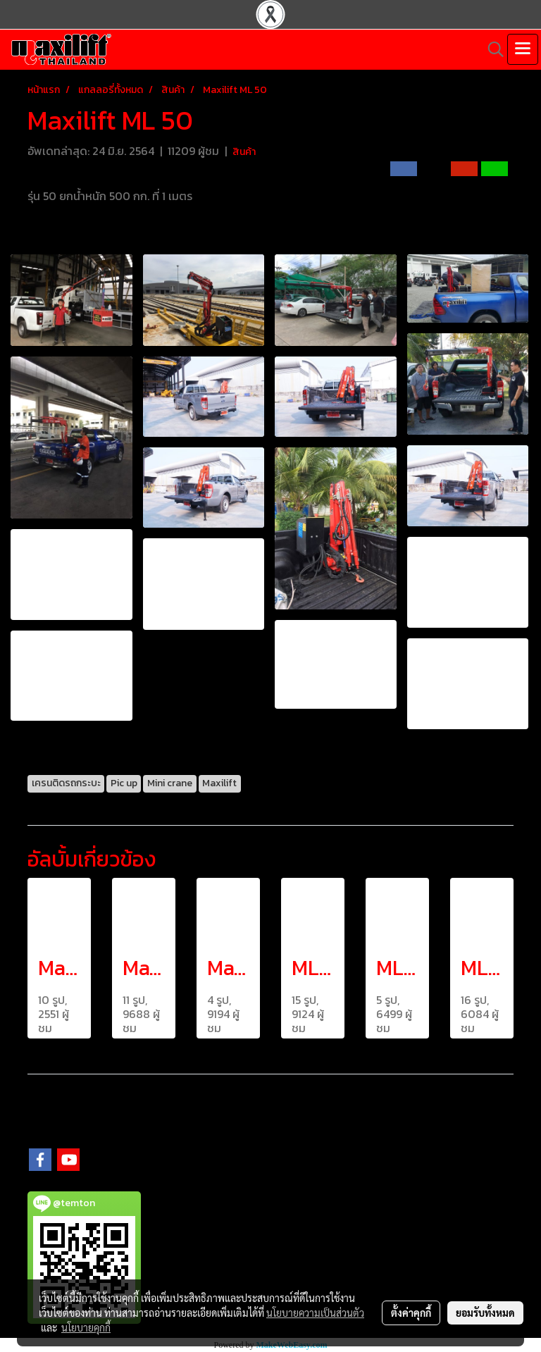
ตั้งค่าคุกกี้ (411, 1312)
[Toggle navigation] (522, 49)
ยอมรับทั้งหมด (485, 1312)
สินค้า (244, 151)
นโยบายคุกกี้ (86, 1327)
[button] (491, 49)
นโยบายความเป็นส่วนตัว (315, 1312)
